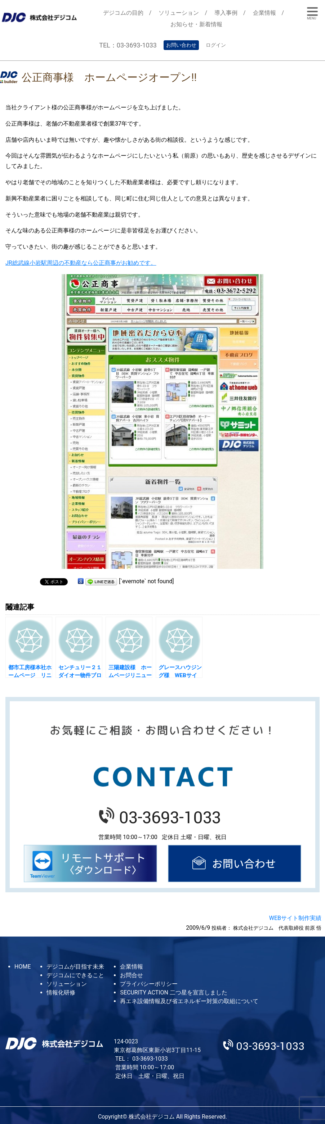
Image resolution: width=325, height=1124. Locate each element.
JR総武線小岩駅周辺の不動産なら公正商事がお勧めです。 (80, 262)
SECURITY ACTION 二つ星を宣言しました (173, 992)
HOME (22, 966)
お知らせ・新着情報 (196, 24)
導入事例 (225, 12)
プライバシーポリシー (149, 983)
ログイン (216, 45)
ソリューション (179, 12)
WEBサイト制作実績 (295, 918)
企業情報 (264, 12)
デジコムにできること (75, 975)
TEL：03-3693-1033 (128, 45)
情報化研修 (60, 992)
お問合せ (131, 975)
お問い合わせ (181, 45)
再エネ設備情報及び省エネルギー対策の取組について (189, 1001)
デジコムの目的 (123, 12)
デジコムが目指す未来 (75, 966)
